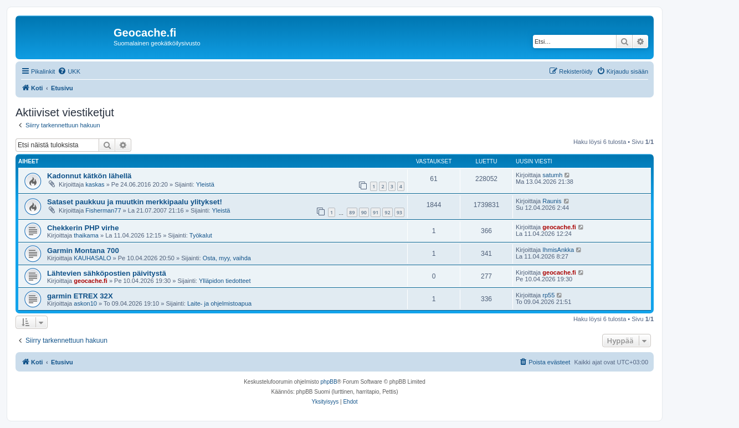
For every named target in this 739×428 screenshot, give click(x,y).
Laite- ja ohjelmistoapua (219, 303)
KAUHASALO (92, 258)
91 (375, 212)
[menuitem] (69, 71)
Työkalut (200, 235)
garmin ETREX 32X (80, 296)
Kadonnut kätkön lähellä (89, 176)
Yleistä (205, 184)
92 (387, 212)
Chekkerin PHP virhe (83, 228)
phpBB (329, 382)
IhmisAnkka (558, 249)
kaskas (94, 184)
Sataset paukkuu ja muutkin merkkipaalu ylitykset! (134, 202)
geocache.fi (559, 227)
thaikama (86, 235)
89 (352, 212)
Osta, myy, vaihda (227, 258)
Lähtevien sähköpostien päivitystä (106, 273)
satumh (552, 175)
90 (364, 212)
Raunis (551, 201)
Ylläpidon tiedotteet (225, 280)
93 (399, 212)
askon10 (85, 303)
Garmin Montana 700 (83, 250)
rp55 (548, 295)
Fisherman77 (103, 210)
